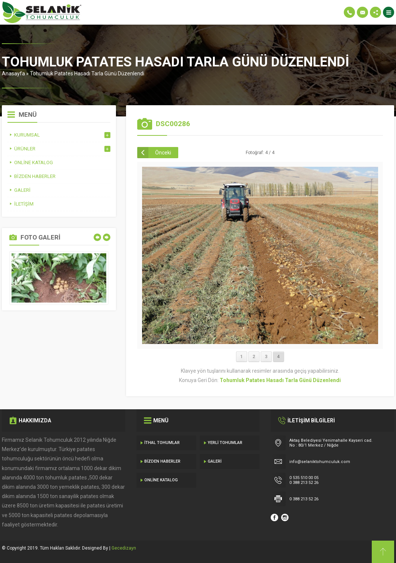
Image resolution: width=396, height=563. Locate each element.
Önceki (163, 153)
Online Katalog (161, 480)
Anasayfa (13, 73)
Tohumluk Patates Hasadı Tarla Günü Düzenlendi (87, 73)
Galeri (214, 461)
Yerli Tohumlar (225, 442)
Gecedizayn (123, 548)
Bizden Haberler (162, 461)
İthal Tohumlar (162, 442)
